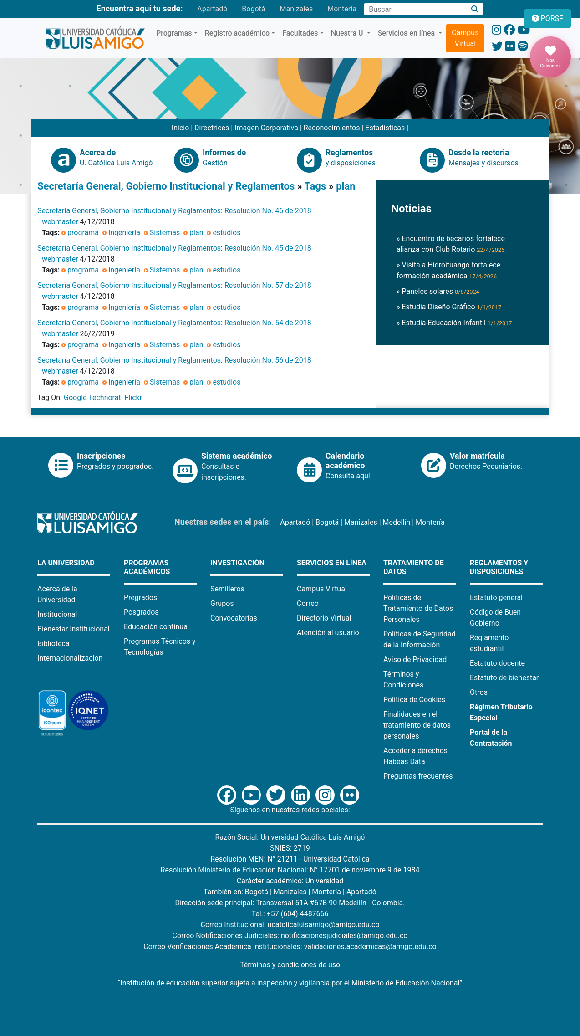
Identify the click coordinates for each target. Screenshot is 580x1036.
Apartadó (212, 9)
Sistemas (165, 232)
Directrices (211, 127)
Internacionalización (69, 658)
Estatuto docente (497, 663)
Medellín (397, 522)
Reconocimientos (332, 127)
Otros (479, 692)
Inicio (180, 127)
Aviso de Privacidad (415, 659)
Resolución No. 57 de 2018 (267, 285)
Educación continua (156, 626)
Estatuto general (496, 597)
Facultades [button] (300, 33)
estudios (226, 232)
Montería (341, 9)
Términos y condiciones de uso (290, 964)
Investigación (237, 563)
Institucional (57, 614)
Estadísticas (385, 127)
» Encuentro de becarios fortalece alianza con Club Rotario (451, 244)
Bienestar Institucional (73, 629)
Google (75, 397)
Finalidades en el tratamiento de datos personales (417, 725)
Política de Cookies (414, 699)
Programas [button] (174, 33)
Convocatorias (233, 618)
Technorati (105, 397)
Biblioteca (53, 643)
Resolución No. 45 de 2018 (267, 248)
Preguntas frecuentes (418, 776)
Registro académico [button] (237, 33)
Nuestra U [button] (348, 33)
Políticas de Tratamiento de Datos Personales (418, 608)
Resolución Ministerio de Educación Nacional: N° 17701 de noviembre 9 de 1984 (290, 870)
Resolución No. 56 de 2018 (267, 360)
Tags (315, 186)
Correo (308, 603)
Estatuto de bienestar (504, 677)
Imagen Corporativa (266, 127)
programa (83, 232)
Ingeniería (124, 232)
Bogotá (253, 9)
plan (345, 186)
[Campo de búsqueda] (415, 9)
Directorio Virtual (324, 618)
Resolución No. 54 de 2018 (267, 322)
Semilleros (227, 589)
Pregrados (140, 597)
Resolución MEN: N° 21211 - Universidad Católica (289, 859)
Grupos (222, 603)
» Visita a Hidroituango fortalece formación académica (448, 270)
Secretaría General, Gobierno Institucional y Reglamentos (166, 186)
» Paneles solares (438, 291)
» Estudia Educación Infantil (454, 322)
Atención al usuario (328, 632)
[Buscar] (475, 9)
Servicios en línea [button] (407, 33)
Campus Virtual (465, 38)
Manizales (296, 9)
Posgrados (141, 612)
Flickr (133, 397)
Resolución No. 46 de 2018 (267, 210)
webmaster (60, 221)
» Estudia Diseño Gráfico (449, 307)
